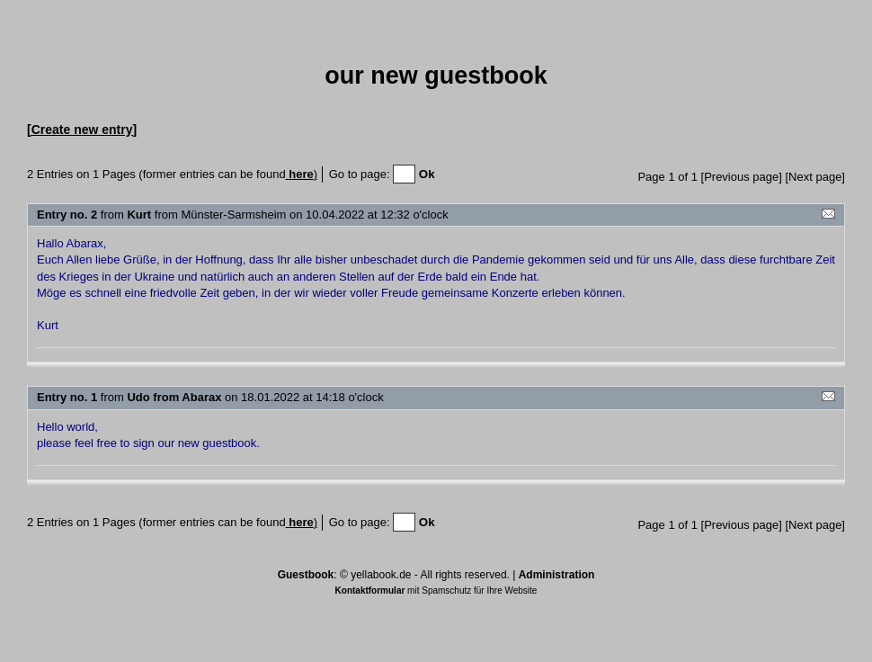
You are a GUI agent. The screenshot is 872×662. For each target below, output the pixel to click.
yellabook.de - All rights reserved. (430, 574)
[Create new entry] (82, 129)
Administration (557, 574)
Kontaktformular (370, 590)
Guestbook (306, 574)
